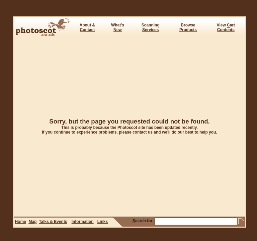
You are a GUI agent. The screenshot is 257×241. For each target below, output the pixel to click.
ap (32, 221)
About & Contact (87, 27)
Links (102, 221)
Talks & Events (53, 221)
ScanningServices (151, 27)
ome (20, 221)
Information (83, 221)
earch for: (143, 221)
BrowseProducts (188, 27)
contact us (143, 132)
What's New (117, 27)
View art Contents (226, 27)
